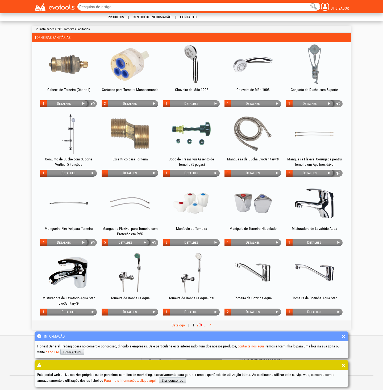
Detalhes (64, 103)
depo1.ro (52, 352)
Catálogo (178, 325)
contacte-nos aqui (251, 346)
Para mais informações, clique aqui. (130, 380)
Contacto (188, 17)
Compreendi (72, 352)
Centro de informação (152, 17)
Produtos (116, 17)
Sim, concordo (172, 380)
